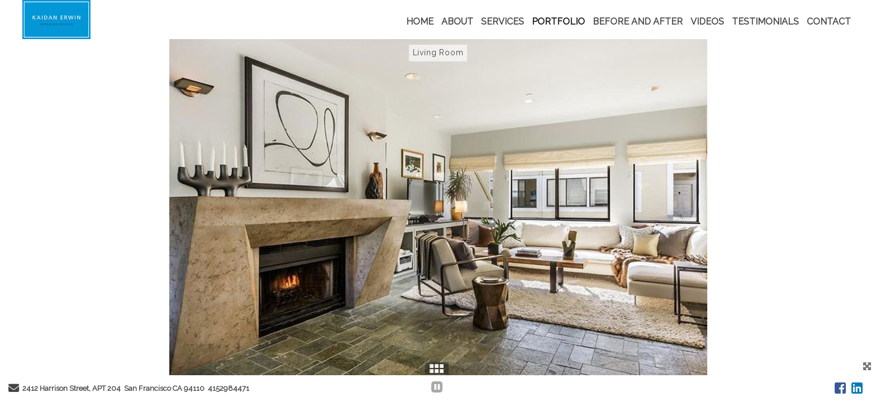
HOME (420, 21)
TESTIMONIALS (765, 21)
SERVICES (502, 21)
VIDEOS (707, 21)
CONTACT (829, 21)
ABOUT (457, 21)
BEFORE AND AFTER (638, 21)
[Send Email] (13, 389)
